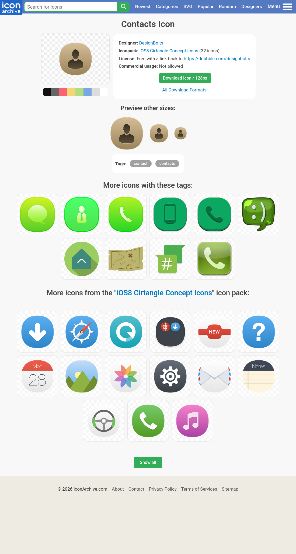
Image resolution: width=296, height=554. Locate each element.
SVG (187, 6)
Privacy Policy (162, 489)
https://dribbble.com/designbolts (217, 58)
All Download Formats (184, 90)
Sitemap (230, 489)
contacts (167, 163)
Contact (136, 489)
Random (227, 6)
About (118, 489)
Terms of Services (199, 489)
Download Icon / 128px (185, 78)
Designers (251, 6)
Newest (142, 6)
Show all (148, 462)
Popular (206, 6)
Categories (167, 6)
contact (141, 163)
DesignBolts (151, 43)
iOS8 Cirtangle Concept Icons (169, 50)
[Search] (123, 7)
